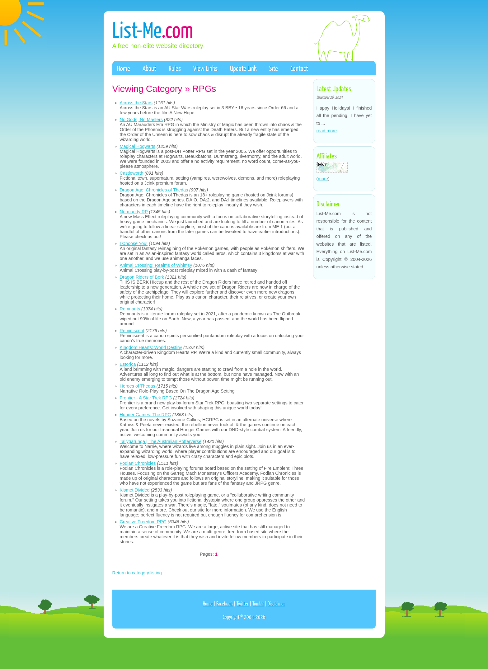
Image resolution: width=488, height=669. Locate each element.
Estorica (128, 364)
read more (327, 130)
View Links (205, 68)
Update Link (243, 68)
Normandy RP (134, 211)
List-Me (152, 29)
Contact (299, 68)
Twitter (243, 603)
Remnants (130, 308)
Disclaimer (276, 603)
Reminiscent (132, 330)
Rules (175, 68)
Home (123, 68)
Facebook (224, 603)
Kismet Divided (135, 490)
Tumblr (258, 603)
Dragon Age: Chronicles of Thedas (154, 189)
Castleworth (131, 173)
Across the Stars (136, 102)
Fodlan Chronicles (138, 463)
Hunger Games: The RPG (145, 414)
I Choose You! (134, 243)
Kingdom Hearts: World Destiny (151, 347)
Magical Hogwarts (137, 146)
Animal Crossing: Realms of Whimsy (156, 265)
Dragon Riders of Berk (142, 277)
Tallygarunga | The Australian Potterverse (161, 441)
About (149, 68)
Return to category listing (137, 572)
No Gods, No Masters (141, 119)
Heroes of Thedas (137, 386)
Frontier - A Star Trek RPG (146, 397)
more (323, 178)
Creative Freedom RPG (143, 521)
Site (273, 68)
